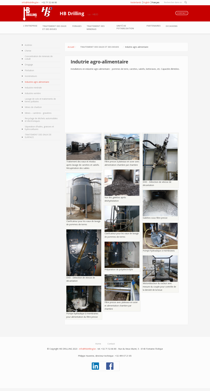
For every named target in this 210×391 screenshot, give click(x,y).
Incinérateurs (31, 76)
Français (155, 2)
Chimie (28, 50)
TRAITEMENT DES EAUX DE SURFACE (38, 136)
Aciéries (28, 45)
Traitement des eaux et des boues (54, 27)
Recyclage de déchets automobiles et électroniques (41, 119)
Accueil (71, 47)
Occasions (171, 26)
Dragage (29, 64)
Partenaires (154, 25)
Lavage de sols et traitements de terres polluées (40, 100)
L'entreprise (30, 25)
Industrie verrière (33, 93)
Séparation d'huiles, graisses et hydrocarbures (39, 128)
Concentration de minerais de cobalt (39, 57)
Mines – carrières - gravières (38, 113)
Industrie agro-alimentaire (37, 82)
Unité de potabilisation (125, 27)
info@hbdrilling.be (30, 2)
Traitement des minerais (96, 27)
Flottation (29, 70)
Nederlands (135, 2)
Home (98, 343)
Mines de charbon (33, 107)
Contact (111, 343)
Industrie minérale (33, 87)
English (146, 2)
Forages (77, 26)
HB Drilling (72, 13)
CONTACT (182, 13)
